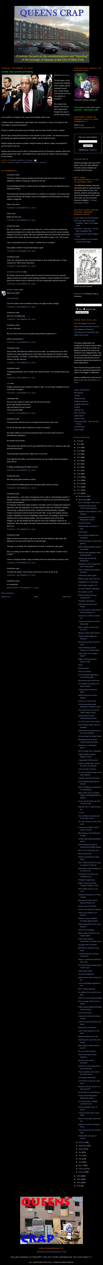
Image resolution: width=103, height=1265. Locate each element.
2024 (79, 447)
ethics (35, 162)
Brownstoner (78, 393)
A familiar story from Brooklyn (88, 778)
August (81, 1149)
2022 (79, 454)
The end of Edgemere (86, 974)
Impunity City (79, 410)
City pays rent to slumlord (87, 945)
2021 (79, 457)
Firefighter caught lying (86, 880)
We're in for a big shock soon (88, 850)
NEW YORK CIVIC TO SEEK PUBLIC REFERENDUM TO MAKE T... (89, 795)
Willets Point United (81, 335)
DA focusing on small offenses (89, 1092)
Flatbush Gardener (81, 401)
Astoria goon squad (85, 971)
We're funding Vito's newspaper (89, 751)
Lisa (8, 383)
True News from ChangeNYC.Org (86, 332)
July (80, 1152)
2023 (79, 451)
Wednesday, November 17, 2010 (23, 588)
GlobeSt (77, 407)
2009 (79, 1176)
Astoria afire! (82, 532)
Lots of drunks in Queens (87, 769)
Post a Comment (7, 593)
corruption (27, 162)
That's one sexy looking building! (90, 998)
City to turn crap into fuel (87, 701)
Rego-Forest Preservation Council (86, 326)
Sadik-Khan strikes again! (87, 575)
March (81, 1165)
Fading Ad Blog (79, 398)
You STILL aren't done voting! (88, 721)
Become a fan (79, 294)
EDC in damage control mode (89, 502)
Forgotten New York (81, 404)
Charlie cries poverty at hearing (89, 909)
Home (36, 597)
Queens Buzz (79, 416)
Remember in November (87, 1027)
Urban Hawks (79, 430)
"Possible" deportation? (86, 601)
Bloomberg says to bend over (88, 680)
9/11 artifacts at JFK (85, 592)
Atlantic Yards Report (81, 390)
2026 (79, 441)
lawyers (42, 162)
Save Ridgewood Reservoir (84, 329)
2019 (79, 464)
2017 (79, 470)
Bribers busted (83, 668)
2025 (79, 444)
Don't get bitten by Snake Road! (89, 736)
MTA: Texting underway (86, 989)
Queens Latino (79, 419)
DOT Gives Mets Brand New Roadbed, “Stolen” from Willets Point (86, 223)
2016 (79, 474)
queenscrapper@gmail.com (51, 1252)
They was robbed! (84, 671)
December (83, 496)
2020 (79, 461)
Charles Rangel (14, 162)
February (82, 1169)
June (81, 1155)
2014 (79, 480)
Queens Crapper (17, 160)
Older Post (66, 597)
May (80, 1159)
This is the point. (13, 298)
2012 (79, 487)
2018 (79, 467)
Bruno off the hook (84, 854)
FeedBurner (92, 150)
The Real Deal (79, 427)
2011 (79, 490)
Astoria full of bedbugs (86, 930)
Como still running (84, 1013)
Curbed (77, 396)
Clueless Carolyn (84, 523)
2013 (79, 484)
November (83, 500)
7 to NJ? (81, 813)
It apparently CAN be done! (88, 760)
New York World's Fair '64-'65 (84, 323)
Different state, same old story (89, 579)
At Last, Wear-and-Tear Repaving (86, 218)
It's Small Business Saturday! (88, 589)
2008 (79, 1179)
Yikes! (80, 665)
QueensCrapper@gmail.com (84, 127)
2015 (79, 477)
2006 (79, 1186)
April (80, 1162)
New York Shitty (80, 413)
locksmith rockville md (15, 272)
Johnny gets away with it (87, 1077)
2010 (79, 493)
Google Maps (83, 380)
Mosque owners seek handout (89, 633)
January (82, 1172)
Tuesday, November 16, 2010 (21, 208)
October (82, 1142)
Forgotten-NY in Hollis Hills (88, 582)
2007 (79, 1182)
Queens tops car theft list (87, 906)
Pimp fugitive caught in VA (87, 585)
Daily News (65, 75)
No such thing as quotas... (87, 1051)
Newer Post (5, 597)
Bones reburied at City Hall (88, 1036)
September (83, 1146)
